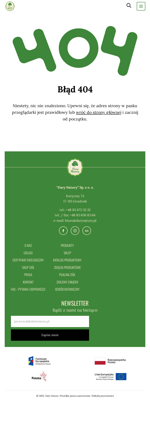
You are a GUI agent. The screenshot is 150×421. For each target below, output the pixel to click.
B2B (86, 230)
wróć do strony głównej (98, 112)
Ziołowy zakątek (67, 282)
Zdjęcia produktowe (67, 267)
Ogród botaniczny (67, 289)
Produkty (67, 245)
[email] (50, 321)
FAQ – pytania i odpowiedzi (28, 289)
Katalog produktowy (67, 260)
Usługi (28, 252)
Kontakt (28, 282)
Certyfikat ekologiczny (28, 260)
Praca (28, 274)
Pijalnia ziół (67, 274)
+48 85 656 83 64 (82, 215)
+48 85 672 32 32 (78, 210)
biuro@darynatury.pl (80, 220)
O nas (28, 245)
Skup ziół (28, 267)
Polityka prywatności (103, 395)
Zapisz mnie (50, 335)
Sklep (67, 252)
